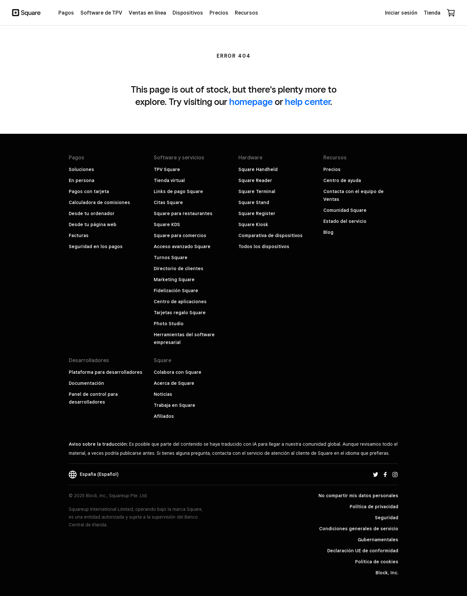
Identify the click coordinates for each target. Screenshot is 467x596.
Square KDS (167, 224)
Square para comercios (180, 235)
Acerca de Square (174, 383)
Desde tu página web (92, 224)
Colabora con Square (177, 372)
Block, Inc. (387, 572)
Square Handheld (258, 169)
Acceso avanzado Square (182, 246)
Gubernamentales (378, 539)
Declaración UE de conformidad (362, 550)
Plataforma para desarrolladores (105, 372)
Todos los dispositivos (263, 246)
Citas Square (168, 202)
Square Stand (253, 202)
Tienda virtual (169, 180)
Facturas (79, 235)
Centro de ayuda (342, 180)
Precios (332, 169)
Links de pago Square (178, 191)
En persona (81, 180)
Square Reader (255, 180)
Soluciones (81, 169)
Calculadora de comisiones (99, 202)
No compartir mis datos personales (358, 495)
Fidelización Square (176, 290)
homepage (251, 101)
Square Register (256, 213)
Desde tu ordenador (91, 213)
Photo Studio (169, 323)
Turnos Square (170, 257)
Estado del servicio (344, 221)
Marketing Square (174, 279)
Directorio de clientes (178, 268)
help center (307, 101)
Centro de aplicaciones (180, 301)
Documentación (86, 383)
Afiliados (164, 416)
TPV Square (167, 169)
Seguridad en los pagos (96, 246)
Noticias (163, 394)
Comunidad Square (344, 210)
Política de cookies (376, 561)
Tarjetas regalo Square (180, 312)
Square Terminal (256, 191)
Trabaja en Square (174, 405)
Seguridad (386, 517)
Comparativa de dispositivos (270, 235)
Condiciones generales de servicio (358, 528)
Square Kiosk (253, 224)
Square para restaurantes (183, 213)
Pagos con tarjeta (89, 191)
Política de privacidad (374, 506)
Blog (328, 232)
